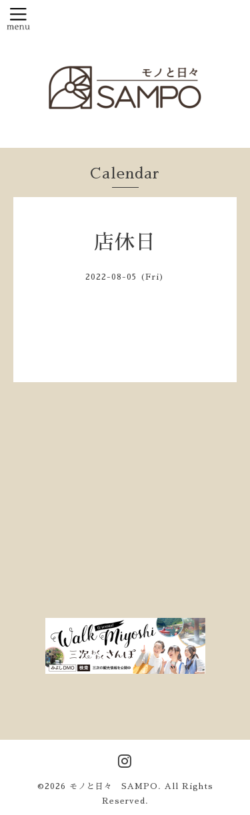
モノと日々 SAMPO (113, 786)
